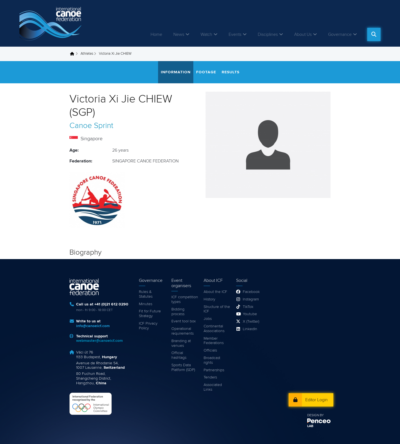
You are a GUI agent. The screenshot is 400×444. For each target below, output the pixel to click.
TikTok (248, 307)
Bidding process (177, 311)
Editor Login (316, 400)
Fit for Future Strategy (150, 313)
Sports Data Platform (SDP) (183, 367)
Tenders (210, 377)
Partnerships (214, 370)
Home (156, 34)
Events (235, 34)
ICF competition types (184, 299)
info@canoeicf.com (93, 326)
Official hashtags (178, 355)
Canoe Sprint (91, 126)
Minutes (145, 304)
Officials (210, 350)
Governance (340, 34)
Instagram (251, 299)
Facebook (251, 292)
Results (230, 72)
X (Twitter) (251, 321)
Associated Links (213, 387)
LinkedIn (250, 329)
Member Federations (214, 341)
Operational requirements (182, 331)
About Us (303, 34)
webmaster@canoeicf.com (99, 341)
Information (176, 72)
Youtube (250, 314)
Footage (206, 72)
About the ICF (215, 292)
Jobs (208, 319)
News (178, 34)
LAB (310, 426)
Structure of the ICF (217, 309)
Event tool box (183, 321)
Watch (206, 34)
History (209, 299)
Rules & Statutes (145, 294)
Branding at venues (181, 343)
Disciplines (268, 34)
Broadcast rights (212, 360)
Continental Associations (214, 328)
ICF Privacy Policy (148, 326)
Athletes (87, 54)
